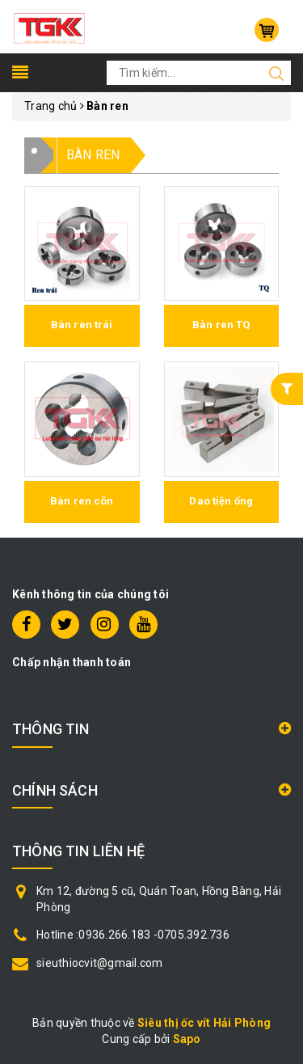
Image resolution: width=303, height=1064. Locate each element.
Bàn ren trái (82, 325)
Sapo (187, 1038)
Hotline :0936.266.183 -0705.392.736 (132, 934)
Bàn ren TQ (221, 325)
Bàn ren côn (81, 501)
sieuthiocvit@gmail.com (99, 962)
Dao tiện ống (221, 501)
